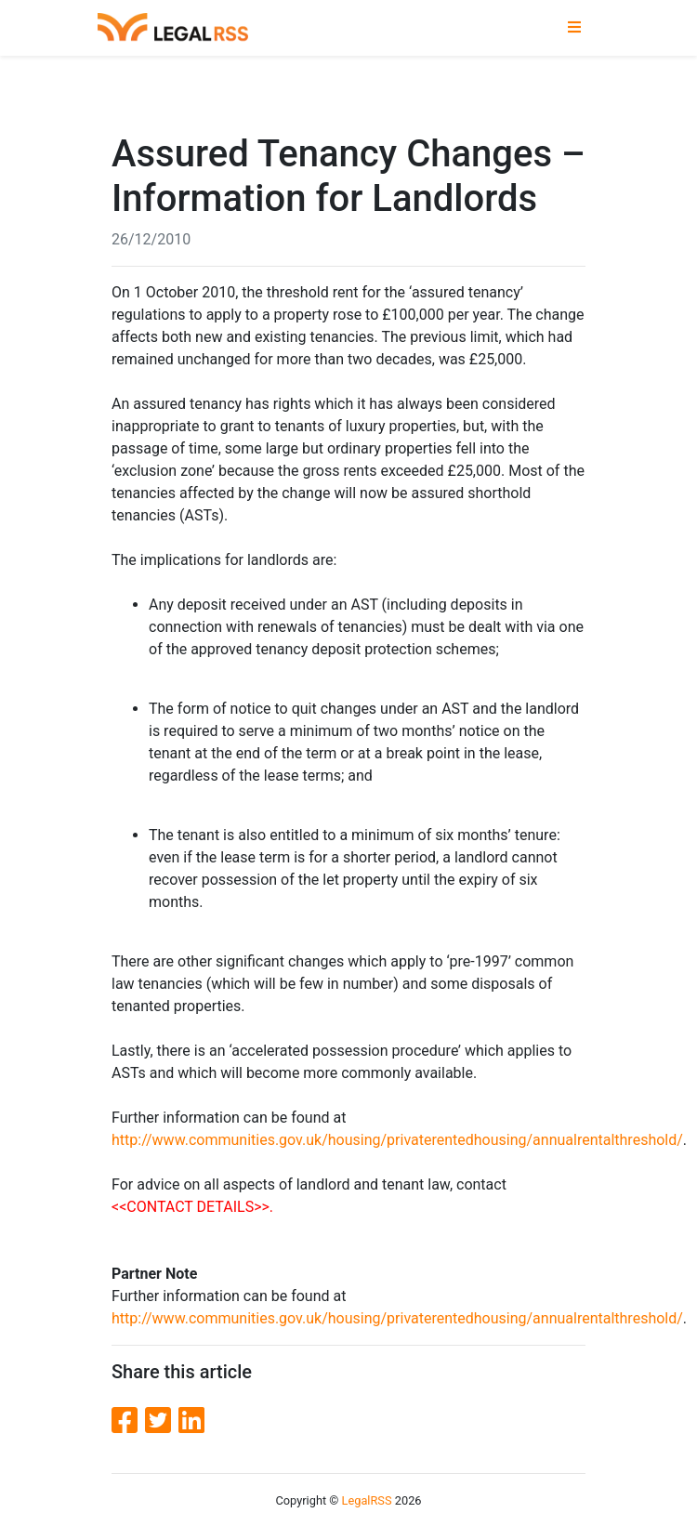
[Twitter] (161, 1421)
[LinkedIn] (191, 1421)
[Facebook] (128, 1421)
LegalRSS (367, 1500)
